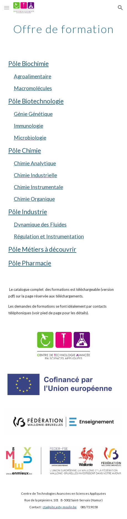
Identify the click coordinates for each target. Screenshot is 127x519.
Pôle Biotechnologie (36, 101)
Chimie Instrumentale (38, 187)
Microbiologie (30, 138)
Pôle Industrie (27, 211)
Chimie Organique (34, 199)
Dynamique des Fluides (40, 225)
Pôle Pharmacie (29, 263)
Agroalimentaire (32, 76)
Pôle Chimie (24, 150)
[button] (6, 7)
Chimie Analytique (35, 163)
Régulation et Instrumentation (49, 236)
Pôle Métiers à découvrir (42, 249)
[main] (63, 29)
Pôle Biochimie (28, 63)
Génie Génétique (33, 114)
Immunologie (28, 126)
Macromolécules (33, 88)
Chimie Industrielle (35, 175)
